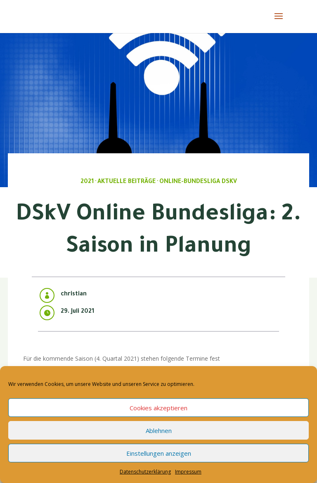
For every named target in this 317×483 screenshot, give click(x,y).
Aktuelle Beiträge (126, 182)
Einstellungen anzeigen (158, 453)
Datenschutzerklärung (145, 471)
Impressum (188, 471)
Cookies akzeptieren (158, 408)
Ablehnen (159, 430)
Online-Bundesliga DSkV (198, 182)
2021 (87, 182)
